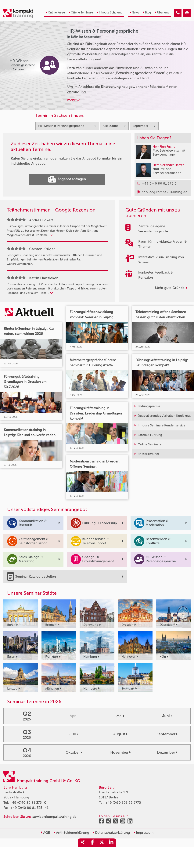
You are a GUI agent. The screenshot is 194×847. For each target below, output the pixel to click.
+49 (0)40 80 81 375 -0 (28, 803)
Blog (147, 12)
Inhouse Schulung (109, 12)
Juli (74, 734)
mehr (73, 100)
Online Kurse (55, 12)
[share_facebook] (92, 842)
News (134, 12)
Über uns (162, 12)
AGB (45, 832)
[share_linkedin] (111, 842)
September (167, 734)
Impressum (143, 832)
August (120, 734)
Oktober (74, 752)
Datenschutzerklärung (111, 832)
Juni (167, 715)
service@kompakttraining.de (54, 817)
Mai (120, 715)
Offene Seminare (81, 12)
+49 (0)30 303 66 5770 (123, 803)
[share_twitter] (101, 842)
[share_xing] (83, 842)
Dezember (167, 752)
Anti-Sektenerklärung (71, 832)
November (120, 752)
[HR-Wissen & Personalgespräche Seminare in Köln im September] (177, 13)
